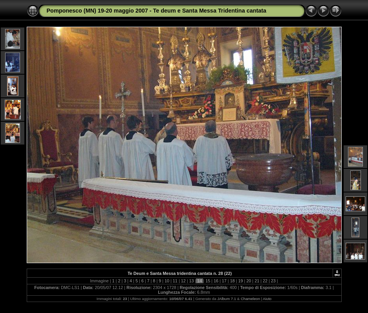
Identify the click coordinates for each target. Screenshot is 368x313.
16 (216, 280)
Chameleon (250, 299)
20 (248, 280)
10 (166, 280)
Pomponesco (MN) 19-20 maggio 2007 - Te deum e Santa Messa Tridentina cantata (157, 10)
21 (256, 280)
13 (191, 280)
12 (183, 280)
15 (207, 280)
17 (224, 280)
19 (240, 280)
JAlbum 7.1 (226, 299)
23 (273, 280)
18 (232, 280)
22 (265, 280)
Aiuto (267, 299)
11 (175, 280)
